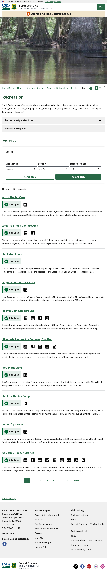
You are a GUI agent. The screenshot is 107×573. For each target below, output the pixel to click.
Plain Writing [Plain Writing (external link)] (77, 510)
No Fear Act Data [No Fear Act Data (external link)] (79, 514)
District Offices (9, 533)
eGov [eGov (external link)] (73, 535)
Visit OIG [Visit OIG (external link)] (39, 519)
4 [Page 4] (47, 480)
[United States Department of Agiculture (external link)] (6, 7)
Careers (38, 533)
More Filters (29, 176)
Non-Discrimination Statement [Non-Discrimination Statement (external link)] (86, 540)
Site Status (12, 163)
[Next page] (78, 480)
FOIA (73, 519)
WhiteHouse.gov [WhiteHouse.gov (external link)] (43, 542)
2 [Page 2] (34, 480)
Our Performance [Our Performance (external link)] (43, 524)
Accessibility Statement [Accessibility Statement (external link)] (47, 514)
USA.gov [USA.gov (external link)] (39, 537)
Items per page (78, 163)
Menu (101, 7)
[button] (90, 88)
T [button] (96, 88)
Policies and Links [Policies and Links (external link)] (80, 531)
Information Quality (81, 549)
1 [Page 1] (27, 480)
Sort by (42, 163)
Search (9, 151)
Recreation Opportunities (19, 120)
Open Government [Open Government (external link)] (80, 545)
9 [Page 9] (67, 480)
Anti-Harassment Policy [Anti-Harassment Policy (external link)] (46, 528)
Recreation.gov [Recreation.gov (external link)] (42, 510)
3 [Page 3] (40, 480)
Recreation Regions (15, 128)
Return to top (9, 498)
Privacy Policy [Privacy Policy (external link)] (42, 547)
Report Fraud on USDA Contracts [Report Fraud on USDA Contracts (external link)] (87, 524)
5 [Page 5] (54, 480)
